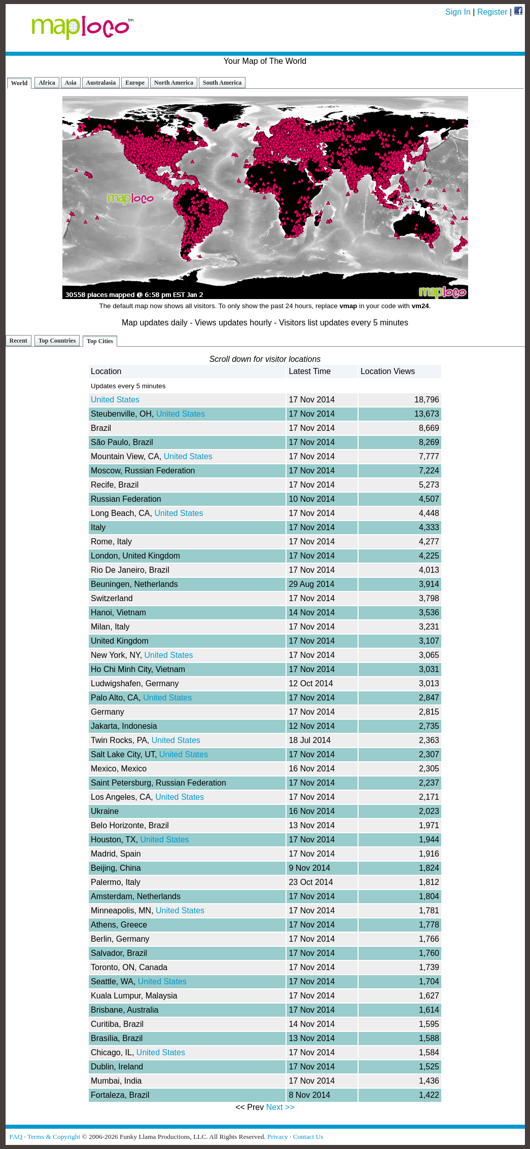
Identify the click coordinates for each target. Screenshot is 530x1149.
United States (115, 399)
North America (173, 82)
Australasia (101, 82)
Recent (18, 340)
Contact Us (308, 1136)
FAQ (16, 1136)
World (19, 83)
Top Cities (100, 341)
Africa (47, 82)
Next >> (280, 1107)
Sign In (458, 12)
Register (492, 12)
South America (222, 82)
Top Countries (57, 340)
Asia (71, 82)
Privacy (277, 1136)
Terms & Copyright (53, 1136)
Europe (135, 82)
